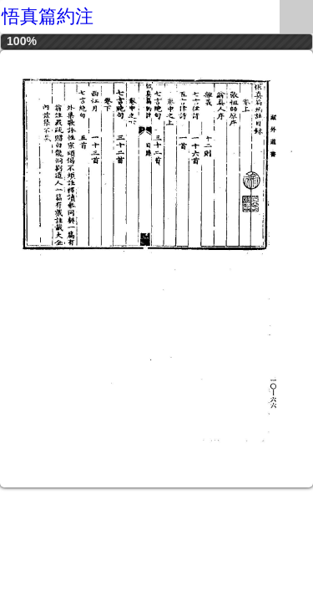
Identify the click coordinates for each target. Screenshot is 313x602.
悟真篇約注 (47, 16)
